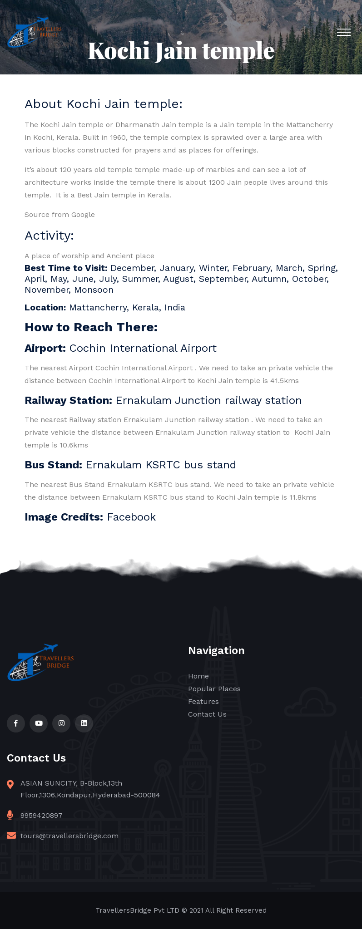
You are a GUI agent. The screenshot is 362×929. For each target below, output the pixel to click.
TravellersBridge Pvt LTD (137, 910)
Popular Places (214, 688)
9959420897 (41, 815)
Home (198, 676)
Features (203, 701)
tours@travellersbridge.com (69, 835)
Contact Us (207, 714)
